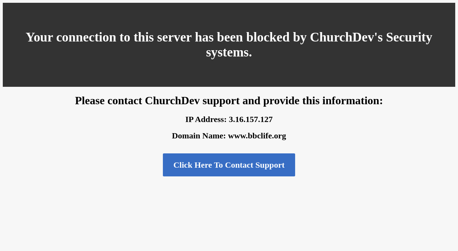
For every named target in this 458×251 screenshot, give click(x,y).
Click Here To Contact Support (229, 164)
